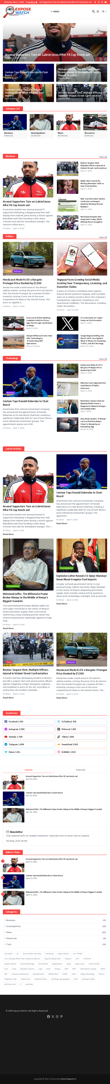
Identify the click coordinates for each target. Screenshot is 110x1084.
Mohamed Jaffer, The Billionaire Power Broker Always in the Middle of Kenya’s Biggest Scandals (77, 73)
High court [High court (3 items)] (80, 964)
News (8, 50)
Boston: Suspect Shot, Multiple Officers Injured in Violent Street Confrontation (77, 94)
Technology (12, 358)
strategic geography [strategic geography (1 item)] (60, 979)
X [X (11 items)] (20, 984)
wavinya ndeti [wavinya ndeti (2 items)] (88, 979)
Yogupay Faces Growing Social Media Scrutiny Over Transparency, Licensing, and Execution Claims (82, 283)
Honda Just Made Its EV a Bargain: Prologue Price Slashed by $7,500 (91, 367)
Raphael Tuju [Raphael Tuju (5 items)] (10, 979)
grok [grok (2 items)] (69, 964)
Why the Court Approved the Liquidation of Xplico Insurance (93, 385)
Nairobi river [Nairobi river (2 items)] (38, 974)
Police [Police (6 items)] (101, 974)
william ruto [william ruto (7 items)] (10, 984)
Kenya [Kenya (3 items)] (57, 969)
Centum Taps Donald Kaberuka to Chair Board (27, 75)
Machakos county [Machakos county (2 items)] (88, 969)
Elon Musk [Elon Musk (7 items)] (43, 964)
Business (10, 156)
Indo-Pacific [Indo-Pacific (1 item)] (94, 964)
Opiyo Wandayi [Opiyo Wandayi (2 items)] (87, 974)
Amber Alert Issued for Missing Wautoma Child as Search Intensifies (92, 183)
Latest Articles (13, 448)
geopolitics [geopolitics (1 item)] (57, 964)
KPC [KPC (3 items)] (74, 969)
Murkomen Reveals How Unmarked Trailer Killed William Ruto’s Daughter (91, 219)
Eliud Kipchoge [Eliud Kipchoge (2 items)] (27, 964)
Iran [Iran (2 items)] (6, 969)
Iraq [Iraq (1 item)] (14, 969)
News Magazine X (68, 1079)
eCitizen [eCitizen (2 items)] (87, 958)
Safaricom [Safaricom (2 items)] (25, 979)
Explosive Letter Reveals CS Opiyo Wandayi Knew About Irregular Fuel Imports (25, 94)
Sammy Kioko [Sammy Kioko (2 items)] (41, 979)
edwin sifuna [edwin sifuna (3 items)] (10, 964)
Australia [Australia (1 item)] (49, 953)
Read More (8, 534)
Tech (9, 271)
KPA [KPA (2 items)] (66, 969)
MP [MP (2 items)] (5, 974)
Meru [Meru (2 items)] (103, 969)
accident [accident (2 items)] (8, 953)
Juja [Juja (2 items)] (40, 969)
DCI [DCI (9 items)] (77, 958)
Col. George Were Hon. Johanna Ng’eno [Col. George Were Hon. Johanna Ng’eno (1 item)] (22, 958)
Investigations (13, 586)
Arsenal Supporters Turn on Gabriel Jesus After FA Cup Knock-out (43, 55)
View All (103, 157)
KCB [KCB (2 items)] (48, 969)
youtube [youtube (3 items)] (29, 984)
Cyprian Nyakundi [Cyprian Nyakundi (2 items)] (52, 958)
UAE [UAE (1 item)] (75, 979)
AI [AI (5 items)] (18, 953)
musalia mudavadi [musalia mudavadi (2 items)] (20, 974)
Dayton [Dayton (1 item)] (68, 958)
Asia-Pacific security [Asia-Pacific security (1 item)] (32, 953)
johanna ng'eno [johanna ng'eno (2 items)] (27, 969)
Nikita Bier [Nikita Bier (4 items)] (53, 974)
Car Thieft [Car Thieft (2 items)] (77, 953)
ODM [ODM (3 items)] (65, 974)
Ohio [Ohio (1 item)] (74, 974)
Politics (10, 236)
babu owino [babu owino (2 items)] (63, 953)
